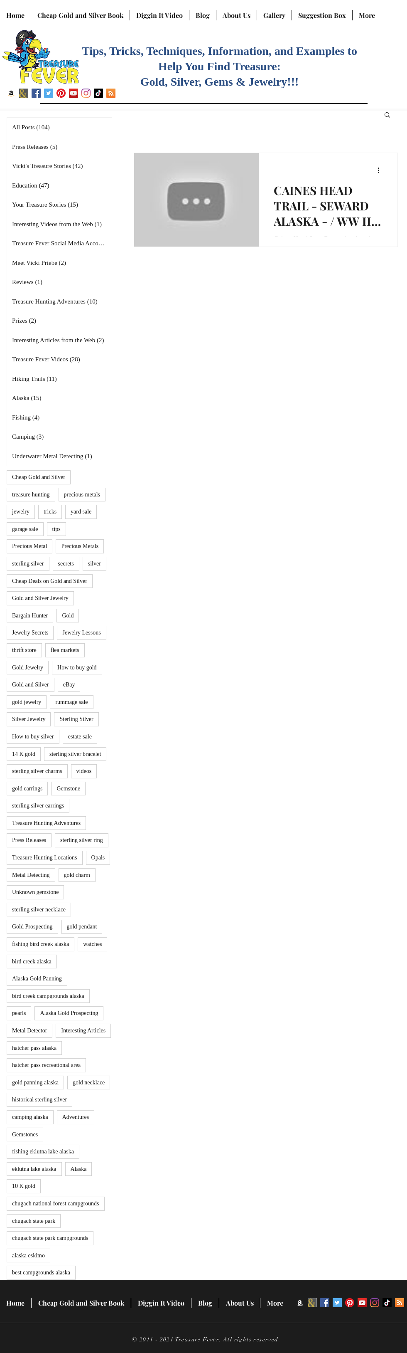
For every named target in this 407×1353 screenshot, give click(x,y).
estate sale (80, 736)
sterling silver (28, 563)
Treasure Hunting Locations (44, 857)
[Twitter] (48, 93)
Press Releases (29, 840)
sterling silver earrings (38, 805)
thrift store (24, 650)
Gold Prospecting (32, 926)
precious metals (82, 494)
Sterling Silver (76, 719)
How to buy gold (77, 667)
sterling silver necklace (39, 909)
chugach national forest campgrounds (55, 1203)
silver (94, 563)
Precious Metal (29, 546)
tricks (50, 512)
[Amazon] (11, 93)
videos (84, 771)
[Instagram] (86, 93)
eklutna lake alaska (34, 1169)
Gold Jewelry (27, 667)
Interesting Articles (83, 1030)
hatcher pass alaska (34, 1048)
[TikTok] (98, 93)
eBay (69, 684)
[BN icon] (23, 93)
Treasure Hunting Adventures (46, 823)
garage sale (25, 529)
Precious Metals (79, 546)
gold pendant (82, 926)
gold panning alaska (35, 1082)
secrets (66, 563)
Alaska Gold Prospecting (69, 1013)
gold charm (77, 875)
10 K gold (23, 1186)
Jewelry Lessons (81, 633)
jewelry (20, 512)
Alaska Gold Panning (37, 978)
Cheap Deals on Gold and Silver (49, 581)
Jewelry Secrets (30, 633)
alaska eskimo (28, 1255)
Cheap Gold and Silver (38, 477)
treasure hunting (31, 494)
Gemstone (68, 788)
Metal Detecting (31, 875)
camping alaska (30, 1117)
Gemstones (25, 1134)
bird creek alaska (31, 961)
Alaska (79, 1169)
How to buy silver (33, 736)
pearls (19, 1013)
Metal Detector (29, 1030)
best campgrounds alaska (41, 1272)
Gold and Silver (30, 684)
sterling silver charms (37, 771)
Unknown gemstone (35, 892)
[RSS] (110, 93)
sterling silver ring (81, 840)
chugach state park (33, 1221)
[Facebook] (36, 93)
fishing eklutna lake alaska (43, 1151)
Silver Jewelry (28, 719)
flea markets (65, 650)
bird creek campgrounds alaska (48, 996)
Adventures (75, 1117)
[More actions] (381, 170)
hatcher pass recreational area (46, 1065)
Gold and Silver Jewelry (40, 598)
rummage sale (71, 702)
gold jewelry (26, 702)
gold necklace (89, 1082)
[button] (387, 115)
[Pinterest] (61, 93)
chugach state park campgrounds (50, 1238)
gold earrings (27, 788)
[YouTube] (73, 93)
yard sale (81, 512)
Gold (68, 615)
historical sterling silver (39, 1099)
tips (56, 529)
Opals (98, 857)
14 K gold (23, 754)
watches (92, 944)
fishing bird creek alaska (40, 944)
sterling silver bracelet (75, 754)
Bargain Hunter (30, 615)
